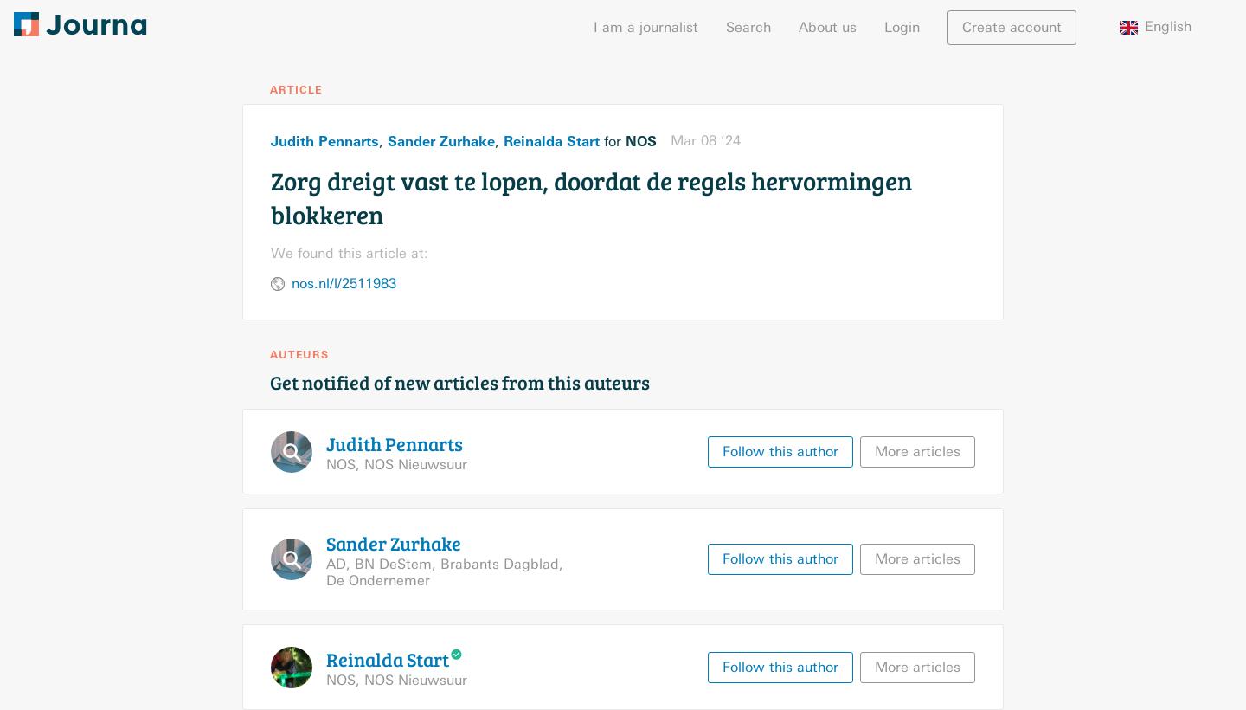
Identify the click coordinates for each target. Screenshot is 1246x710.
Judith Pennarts (325, 141)
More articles (917, 451)
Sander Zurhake (441, 141)
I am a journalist (646, 27)
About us (828, 27)
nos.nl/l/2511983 (344, 283)
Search (748, 27)
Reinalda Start (552, 141)
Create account (1012, 27)
